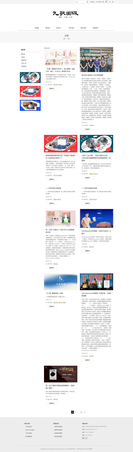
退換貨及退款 (58, 436)
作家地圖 (71, 28)
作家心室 (95, 174)
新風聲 (37, 28)
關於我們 (83, 28)
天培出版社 (29, 433)
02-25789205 (89, 435)
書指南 (48, 28)
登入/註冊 (99, 1)
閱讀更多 (51, 88)
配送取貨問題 (58, 433)
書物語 (55, 199)
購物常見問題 (58, 430)
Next (84, 412)
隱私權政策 (29, 436)
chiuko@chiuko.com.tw (91, 429)
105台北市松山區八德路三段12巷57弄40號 (96, 426)
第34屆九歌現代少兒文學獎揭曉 (92, 75)
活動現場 (59, 175)
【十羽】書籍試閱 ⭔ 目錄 (54, 293)
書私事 (58, 28)
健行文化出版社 (30, 430)
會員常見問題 (58, 426)
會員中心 (93, 1)
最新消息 (56, 84)
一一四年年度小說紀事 (53, 188)
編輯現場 (23, 60)
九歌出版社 (29, 426)
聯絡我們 (95, 28)
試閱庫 (64, 302)
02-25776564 (89, 432)
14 (81, 412)
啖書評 (23, 57)
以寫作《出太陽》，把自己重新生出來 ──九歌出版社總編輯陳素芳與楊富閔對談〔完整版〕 (96, 158)
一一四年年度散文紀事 (89, 188)
